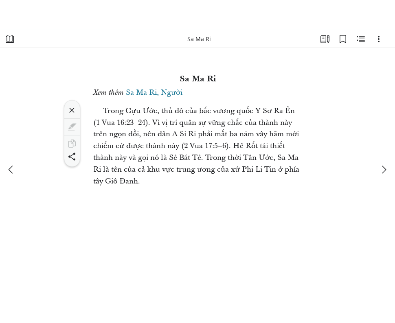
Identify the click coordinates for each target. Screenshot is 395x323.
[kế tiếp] (383, 170)
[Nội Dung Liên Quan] (361, 39)
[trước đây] (11, 170)
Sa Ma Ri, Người (154, 92)
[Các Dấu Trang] (343, 39)
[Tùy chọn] (379, 39)
